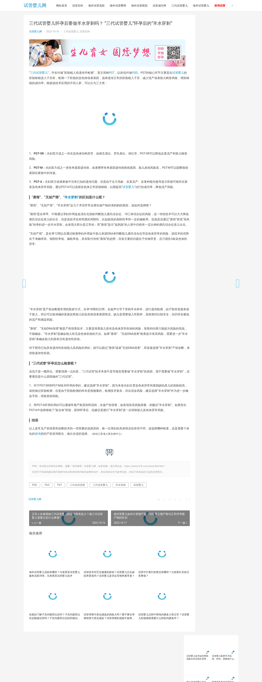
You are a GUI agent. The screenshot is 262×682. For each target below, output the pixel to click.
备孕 (219, 173)
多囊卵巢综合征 (212, 183)
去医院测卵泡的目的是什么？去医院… (210, 344)
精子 (209, 198)
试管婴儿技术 (194, 223)
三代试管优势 (77, 498)
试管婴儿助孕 (206, 213)
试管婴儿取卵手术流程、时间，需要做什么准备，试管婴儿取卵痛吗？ (223, 37)
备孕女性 (204, 178)
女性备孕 (227, 183)
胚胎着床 (208, 203)
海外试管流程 (96, 5)
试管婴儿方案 (210, 223)
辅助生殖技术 (206, 238)
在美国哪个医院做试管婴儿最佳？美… (210, 376)
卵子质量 (200, 168)
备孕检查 (217, 178)
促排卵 (224, 163)
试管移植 (192, 238)
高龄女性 (192, 242)
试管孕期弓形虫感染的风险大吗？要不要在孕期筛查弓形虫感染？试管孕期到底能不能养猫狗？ (101, 630)
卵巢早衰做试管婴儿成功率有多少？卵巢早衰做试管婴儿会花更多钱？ (223, 89)
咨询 (52, 447)
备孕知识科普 (194, 183)
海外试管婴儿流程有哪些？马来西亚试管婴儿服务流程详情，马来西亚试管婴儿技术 (52, 587)
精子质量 (219, 198)
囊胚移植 (208, 173)
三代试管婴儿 (179, 5)
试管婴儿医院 (223, 213)
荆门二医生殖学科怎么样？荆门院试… (210, 382)
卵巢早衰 (225, 168)
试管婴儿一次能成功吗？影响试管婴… (210, 388)
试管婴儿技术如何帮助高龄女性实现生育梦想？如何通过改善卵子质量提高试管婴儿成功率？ (197, 37)
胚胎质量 (192, 208)
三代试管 (192, 158)
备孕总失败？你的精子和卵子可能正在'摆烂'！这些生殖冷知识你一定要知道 (197, 89)
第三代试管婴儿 (195, 198)
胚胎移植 (221, 203)
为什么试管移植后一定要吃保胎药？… (210, 305)
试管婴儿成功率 (212, 218)
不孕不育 (213, 163)
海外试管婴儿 (201, 5)
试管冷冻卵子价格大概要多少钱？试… (210, 350)
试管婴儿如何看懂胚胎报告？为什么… (210, 292)
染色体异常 (205, 188)
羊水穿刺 (71, 200)
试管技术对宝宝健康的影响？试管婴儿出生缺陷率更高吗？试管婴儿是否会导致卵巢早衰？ (101, 587)
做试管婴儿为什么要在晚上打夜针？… (210, 324)
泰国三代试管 (221, 188)
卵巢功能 (212, 168)
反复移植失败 (194, 173)
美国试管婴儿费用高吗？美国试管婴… (210, 369)
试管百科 (77, 5)
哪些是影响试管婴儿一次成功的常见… (210, 331)
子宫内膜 (192, 188)
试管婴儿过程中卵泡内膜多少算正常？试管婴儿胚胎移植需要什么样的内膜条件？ (151, 630)
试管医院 (217, 208)
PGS (47, 498)
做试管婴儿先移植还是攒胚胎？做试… (210, 363)
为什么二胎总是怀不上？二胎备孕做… (210, 299)
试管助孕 (204, 208)
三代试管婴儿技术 (196, 163)
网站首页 (61, 5)
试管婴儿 (35, 76)
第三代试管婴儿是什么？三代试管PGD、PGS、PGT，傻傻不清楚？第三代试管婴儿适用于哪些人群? (197, 63)
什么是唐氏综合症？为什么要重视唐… (210, 337)
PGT (112, 70)
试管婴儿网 (35, 5)
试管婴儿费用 (210, 232)
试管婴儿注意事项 (196, 228)
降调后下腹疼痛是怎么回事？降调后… (210, 356)
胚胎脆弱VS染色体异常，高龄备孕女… (210, 318)
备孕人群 (192, 178)
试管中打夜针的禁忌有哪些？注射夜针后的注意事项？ (151, 587)
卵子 (190, 168)
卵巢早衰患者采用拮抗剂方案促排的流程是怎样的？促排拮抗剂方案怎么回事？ (223, 63)
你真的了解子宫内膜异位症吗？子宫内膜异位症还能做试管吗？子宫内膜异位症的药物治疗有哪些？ (52, 630)
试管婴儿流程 (215, 228)
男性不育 (225, 193)
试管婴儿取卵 (194, 218)
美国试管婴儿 (194, 203)
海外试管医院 (139, 5)
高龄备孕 (221, 238)
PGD (135, 70)
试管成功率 (159, 5)
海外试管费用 (118, 5)
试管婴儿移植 (194, 232)
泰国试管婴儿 (194, 193)
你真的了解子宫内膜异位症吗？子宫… (210, 312)
